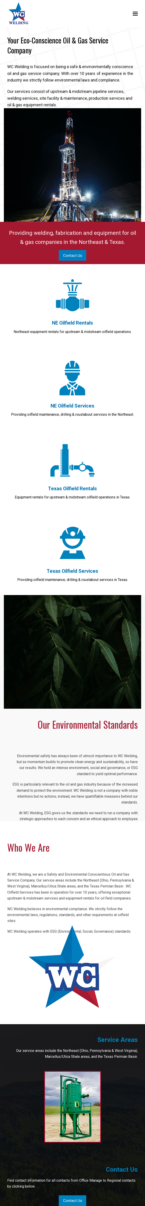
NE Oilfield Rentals (72, 323)
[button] (135, 14)
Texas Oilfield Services (72, 571)
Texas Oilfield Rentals (72, 488)
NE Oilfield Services (72, 406)
